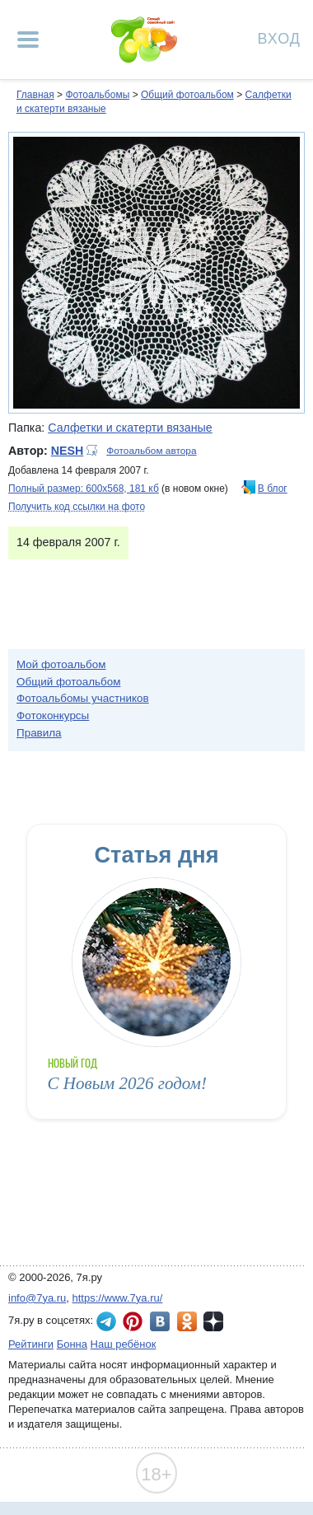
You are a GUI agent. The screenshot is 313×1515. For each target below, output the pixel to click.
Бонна (72, 1344)
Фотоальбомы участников (82, 698)
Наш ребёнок (123, 1344)
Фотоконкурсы (52, 715)
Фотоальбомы (97, 95)
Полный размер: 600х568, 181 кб (83, 488)
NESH (67, 450)
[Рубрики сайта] (28, 39)
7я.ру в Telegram (106, 1321)
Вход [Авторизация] (279, 37)
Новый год (73, 1063)
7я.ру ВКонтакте (160, 1321)
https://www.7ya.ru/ (117, 1298)
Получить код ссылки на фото (76, 506)
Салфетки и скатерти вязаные (130, 427)
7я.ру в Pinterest (132, 1321)
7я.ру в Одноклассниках (187, 1321)
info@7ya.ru (37, 1298)
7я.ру (213, 1321)
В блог (272, 488)
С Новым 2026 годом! (127, 1083)
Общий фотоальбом (187, 95)
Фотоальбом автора (151, 450)
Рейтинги (31, 1344)
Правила (39, 733)
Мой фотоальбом (61, 664)
